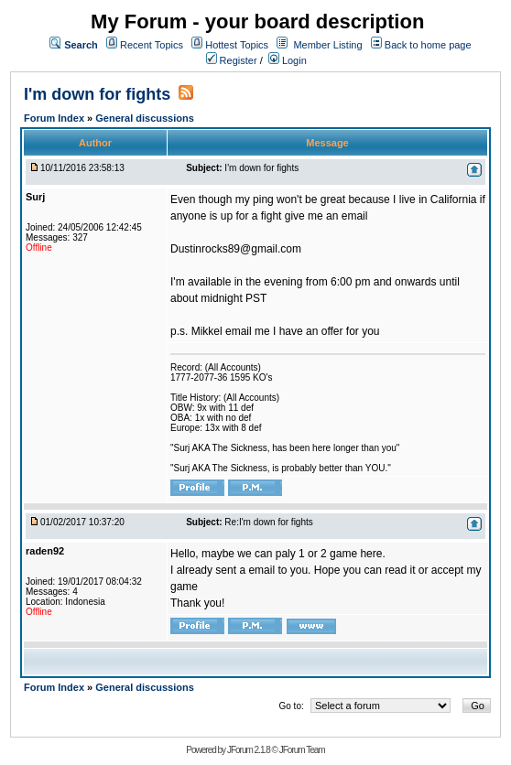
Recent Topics (151, 44)
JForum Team (302, 750)
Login (287, 60)
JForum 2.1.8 (248, 750)
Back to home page (428, 44)
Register (231, 60)
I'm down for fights (97, 94)
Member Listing (327, 44)
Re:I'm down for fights (268, 522)
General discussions (144, 118)
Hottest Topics (236, 44)
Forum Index (55, 118)
